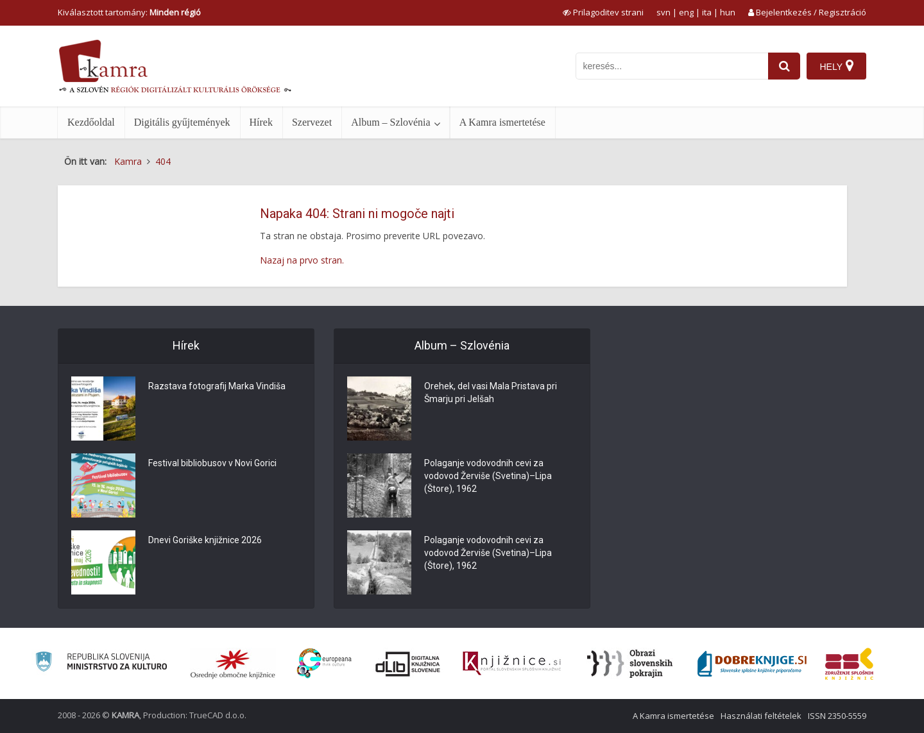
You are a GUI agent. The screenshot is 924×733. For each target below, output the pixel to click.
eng (686, 12)
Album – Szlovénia (391, 122)
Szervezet (312, 122)
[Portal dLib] (408, 664)
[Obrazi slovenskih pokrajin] (630, 664)
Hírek (261, 122)
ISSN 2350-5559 (837, 715)
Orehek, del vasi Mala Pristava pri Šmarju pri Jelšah (490, 392)
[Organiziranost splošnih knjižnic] (233, 664)
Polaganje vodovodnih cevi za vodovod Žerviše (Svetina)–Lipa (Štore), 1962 (488, 476)
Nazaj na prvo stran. (302, 260)
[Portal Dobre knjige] (752, 664)
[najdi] (784, 66)
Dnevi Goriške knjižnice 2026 (205, 540)
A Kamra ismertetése (502, 122)
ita (707, 12)
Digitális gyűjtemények (182, 122)
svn (663, 12)
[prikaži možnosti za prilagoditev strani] (603, 12)
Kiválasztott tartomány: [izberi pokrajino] (129, 12)
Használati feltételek (761, 715)
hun (727, 12)
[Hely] (836, 66)
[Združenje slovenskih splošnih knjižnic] (511, 664)
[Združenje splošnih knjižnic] (849, 664)
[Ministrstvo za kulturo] (101, 663)
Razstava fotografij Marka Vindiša (217, 386)
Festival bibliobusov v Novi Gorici (212, 463)
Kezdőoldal (91, 122)
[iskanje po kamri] (672, 66)
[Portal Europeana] (324, 663)
